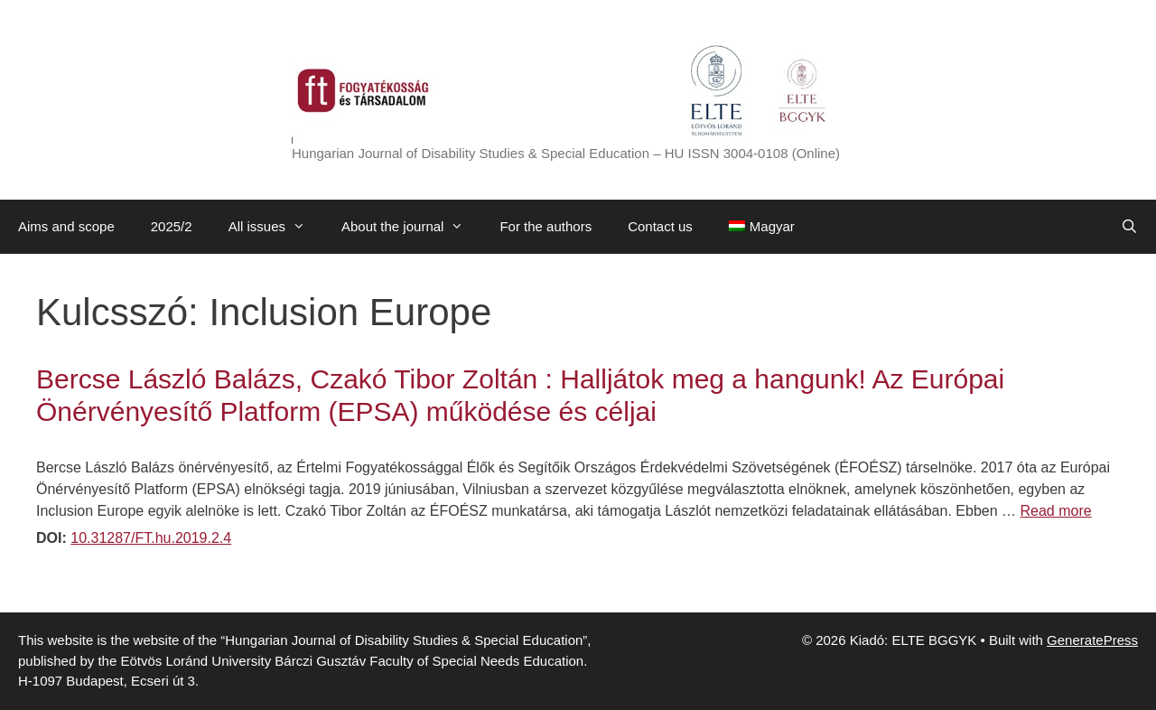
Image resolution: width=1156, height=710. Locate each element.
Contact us (660, 226)
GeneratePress (1092, 640)
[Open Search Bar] (1129, 227)
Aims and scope (66, 226)
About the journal (411, 227)
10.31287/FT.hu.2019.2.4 (150, 538)
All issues (275, 227)
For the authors (545, 226)
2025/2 (171, 226)
